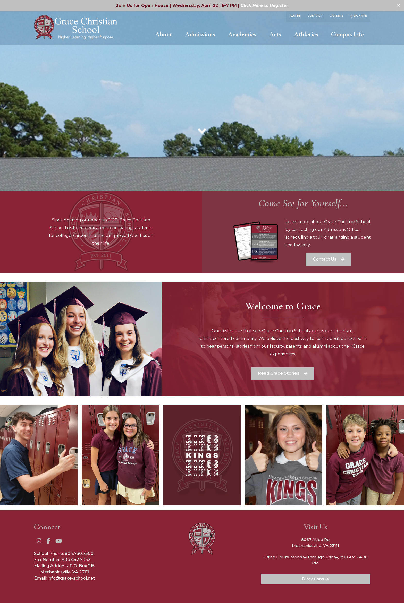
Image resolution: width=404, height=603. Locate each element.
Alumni (295, 16)
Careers (336, 16)
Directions (315, 578)
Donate (358, 16)
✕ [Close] (398, 5)
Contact (315, 16)
